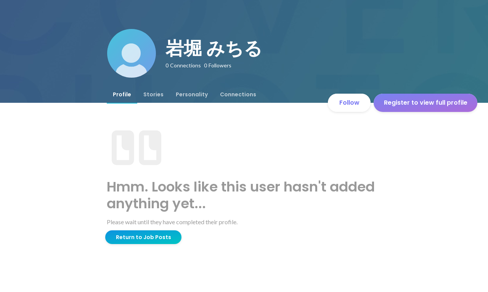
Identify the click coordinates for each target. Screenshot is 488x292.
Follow (349, 102)
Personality (192, 94)
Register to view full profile (425, 102)
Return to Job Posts (143, 237)
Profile (122, 94)
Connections (238, 94)
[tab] (122, 94)
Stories (153, 94)
